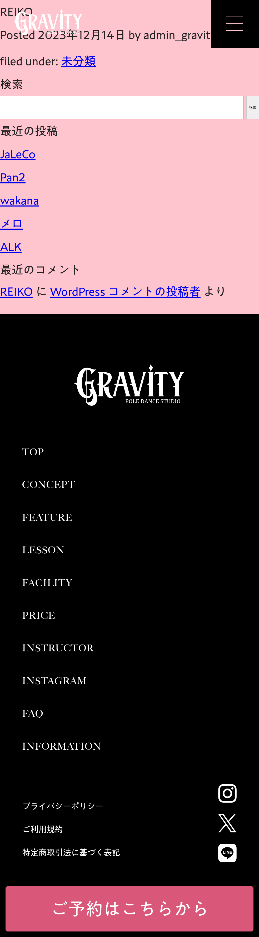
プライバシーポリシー (62, 806)
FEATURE (47, 517)
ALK (11, 246)
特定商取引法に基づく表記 (71, 852)
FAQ (32, 713)
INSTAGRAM (54, 681)
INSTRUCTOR (58, 648)
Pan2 (13, 177)
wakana (19, 200)
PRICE (38, 615)
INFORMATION (61, 746)
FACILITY (47, 583)
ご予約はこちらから (129, 909)
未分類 (78, 61)
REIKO (16, 291)
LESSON (43, 550)
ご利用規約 (42, 829)
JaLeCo (18, 154)
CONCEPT (48, 484)
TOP (33, 452)
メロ (11, 223)
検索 (11, 84)
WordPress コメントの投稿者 (125, 291)
